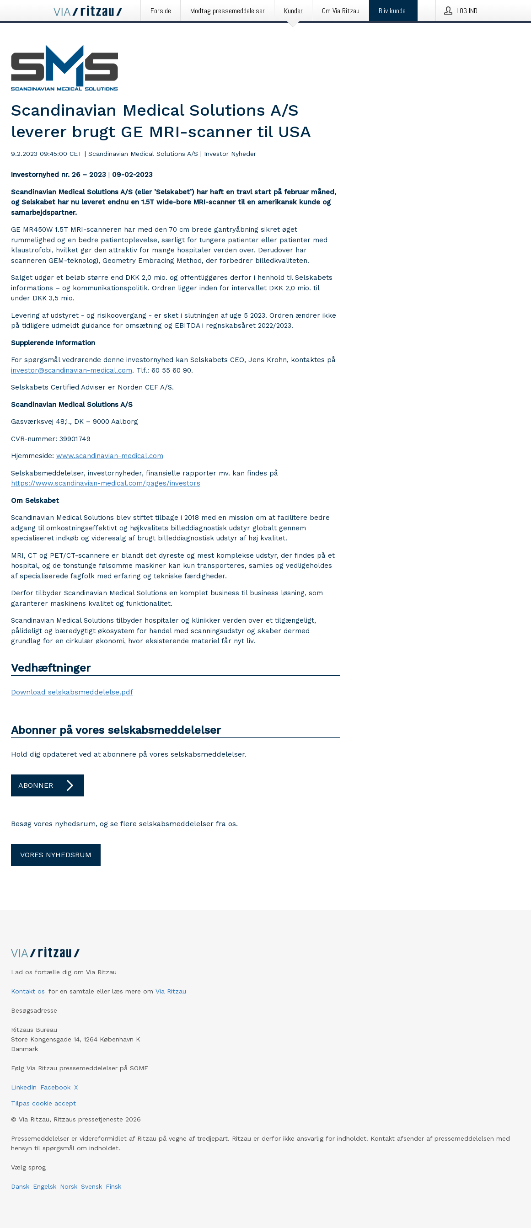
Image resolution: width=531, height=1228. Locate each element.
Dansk (20, 1186)
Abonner (47, 785)
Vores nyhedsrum (55, 854)
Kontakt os (28, 991)
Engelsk (44, 1186)
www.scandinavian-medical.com (109, 456)
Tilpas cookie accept (43, 1103)
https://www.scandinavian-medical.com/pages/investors (105, 483)
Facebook (55, 1087)
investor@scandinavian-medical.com (71, 370)
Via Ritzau (171, 991)
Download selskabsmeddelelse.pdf (72, 692)
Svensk (91, 1186)
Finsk (113, 1186)
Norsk (68, 1186)
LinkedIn (24, 1087)
